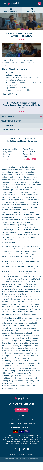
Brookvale (27, 157)
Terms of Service (15, 458)
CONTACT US (21, 410)
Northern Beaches (9, 242)
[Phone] (39, 3)
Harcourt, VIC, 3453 (25, 378)
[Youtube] (28, 449)
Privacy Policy (8, 458)
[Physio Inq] (14, 3)
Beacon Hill (27, 154)
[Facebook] (19, 449)
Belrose (6, 157)
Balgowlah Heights (30, 152)
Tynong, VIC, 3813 (9, 381)
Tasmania (11, 423)
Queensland (22, 420)
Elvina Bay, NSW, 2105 (24, 254)
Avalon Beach (28, 149)
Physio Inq (6, 60)
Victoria (19, 423)
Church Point (8, 159)
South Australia (32, 420)
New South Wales (10, 420)
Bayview (6, 154)
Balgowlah (7, 152)
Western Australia (29, 423)
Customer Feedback (33, 458)
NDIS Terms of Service (23, 458)
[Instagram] (23, 449)
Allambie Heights (10, 149)
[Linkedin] (15, 449)
